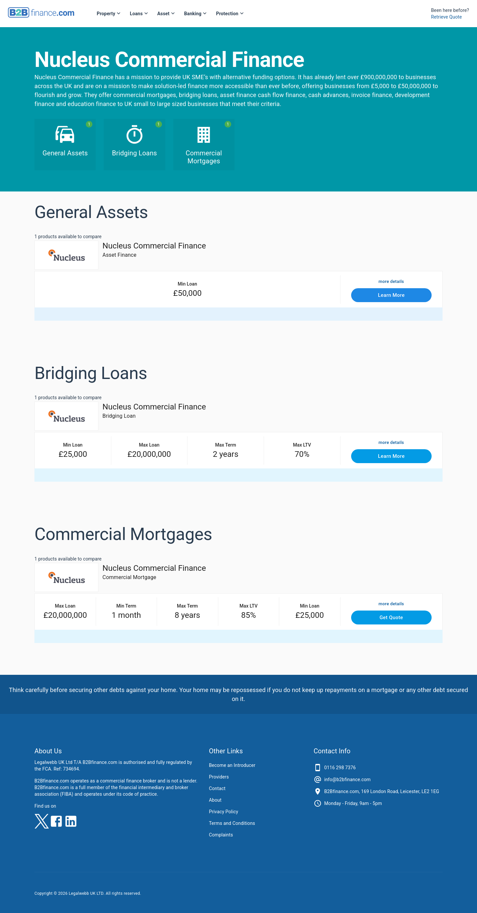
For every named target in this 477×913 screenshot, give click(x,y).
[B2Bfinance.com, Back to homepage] (41, 15)
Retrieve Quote (446, 17)
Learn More (391, 295)
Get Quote (391, 617)
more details (391, 282)
